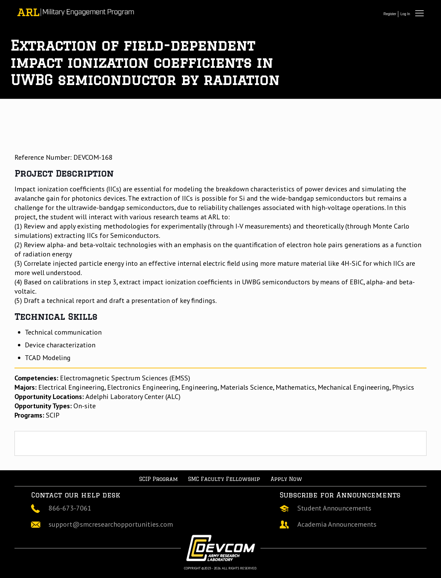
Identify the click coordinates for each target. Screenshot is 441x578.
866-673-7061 (70, 508)
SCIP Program (158, 479)
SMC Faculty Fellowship (224, 479)
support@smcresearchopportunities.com (111, 524)
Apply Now (286, 479)
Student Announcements (334, 508)
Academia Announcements (337, 524)
